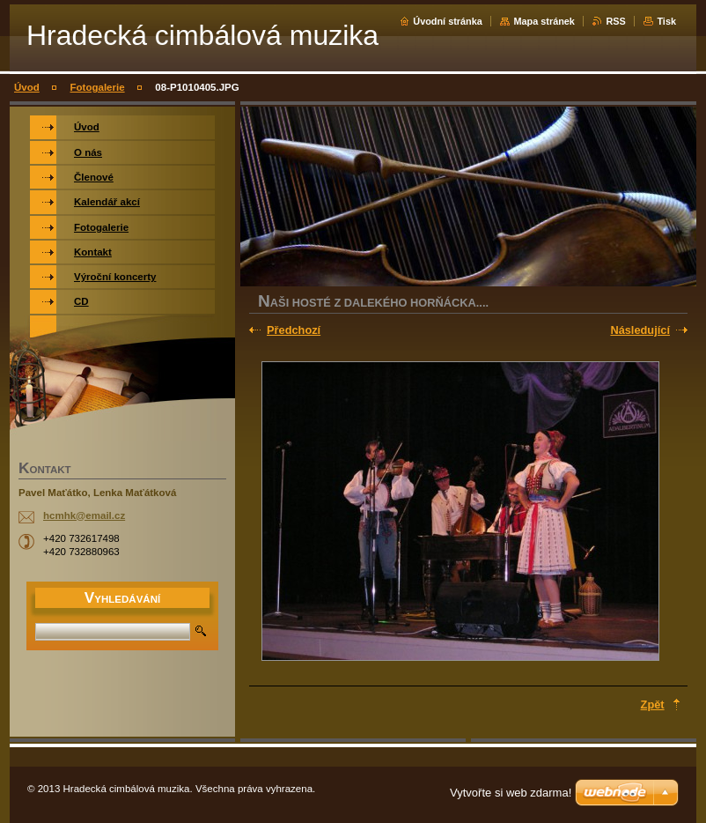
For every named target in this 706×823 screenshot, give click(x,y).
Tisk (666, 21)
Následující (640, 330)
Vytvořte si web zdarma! (510, 792)
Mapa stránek (544, 21)
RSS (615, 21)
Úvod (27, 87)
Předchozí (293, 330)
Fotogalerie (97, 87)
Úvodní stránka (447, 21)
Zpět (653, 704)
